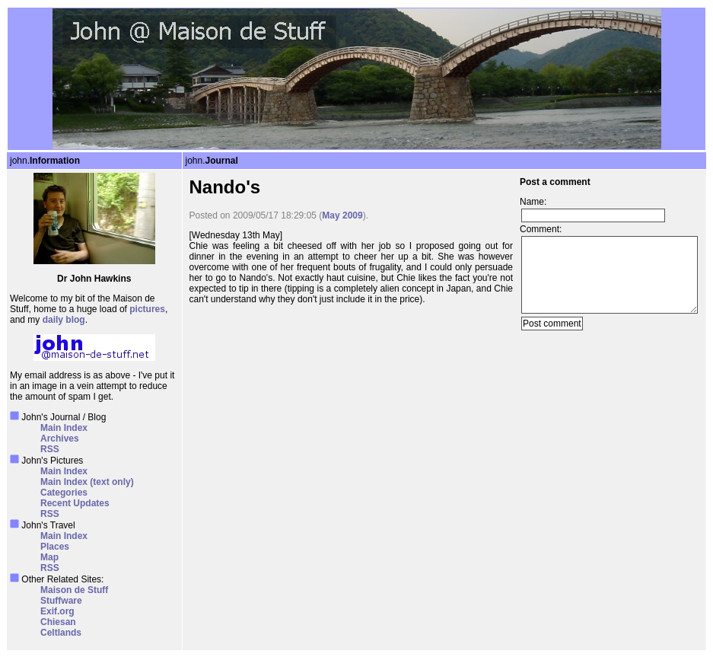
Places (54, 546)
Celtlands (60, 632)
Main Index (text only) (87, 482)
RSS (49, 449)
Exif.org (57, 611)
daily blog (64, 319)
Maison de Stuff (74, 590)
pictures (147, 309)
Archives (59, 438)
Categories (64, 492)
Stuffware (61, 600)
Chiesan (58, 622)
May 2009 (342, 215)
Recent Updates (75, 503)
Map (49, 557)
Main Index (64, 428)
